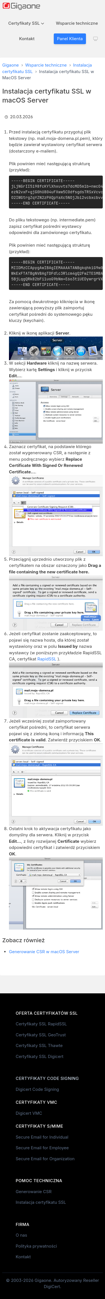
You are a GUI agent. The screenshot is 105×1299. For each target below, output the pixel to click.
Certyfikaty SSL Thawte (39, 1045)
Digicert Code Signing (37, 1089)
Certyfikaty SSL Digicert (39, 1056)
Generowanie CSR (34, 1191)
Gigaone (10, 65)
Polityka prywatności (36, 1246)
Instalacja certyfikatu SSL (41, 1202)
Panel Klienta (70, 38)
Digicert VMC (29, 1113)
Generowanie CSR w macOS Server (44, 951)
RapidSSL (47, 659)
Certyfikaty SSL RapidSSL (41, 1024)
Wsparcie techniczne (77, 23)
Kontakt (26, 38)
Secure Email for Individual (42, 1137)
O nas (21, 1235)
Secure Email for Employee (42, 1147)
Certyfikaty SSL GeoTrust (41, 1034)
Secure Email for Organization (45, 1158)
